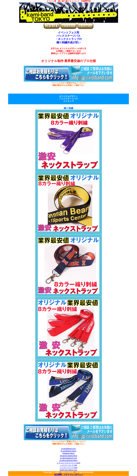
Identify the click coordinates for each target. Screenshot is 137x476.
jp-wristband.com (68, 448)
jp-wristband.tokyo (68, 451)
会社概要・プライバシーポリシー (68, 474)
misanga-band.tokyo (68, 456)
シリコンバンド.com (68, 467)
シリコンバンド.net (68, 465)
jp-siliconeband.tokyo (68, 460)
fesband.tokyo (69, 453)
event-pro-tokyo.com (68, 470)
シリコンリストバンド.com (68, 463)
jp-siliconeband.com (68, 458)
